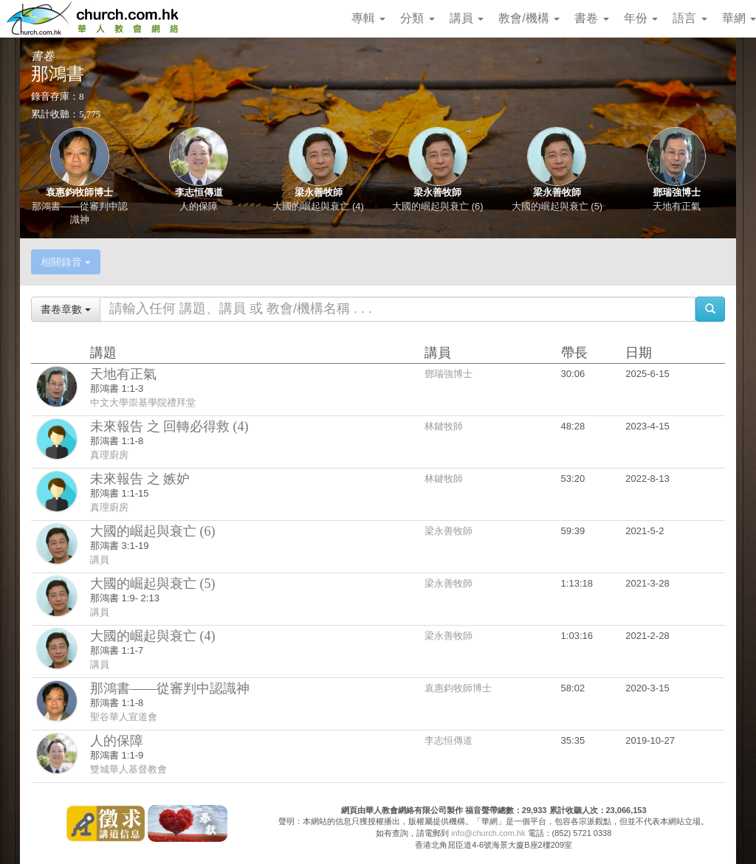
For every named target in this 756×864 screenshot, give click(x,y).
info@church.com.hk (488, 833)
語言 (690, 18)
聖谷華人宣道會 (123, 716)
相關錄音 (66, 262)
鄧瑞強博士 (677, 192)
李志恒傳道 (199, 192)
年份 (641, 18)
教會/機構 (529, 18)
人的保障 (198, 206)
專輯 (368, 18)
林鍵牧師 (444, 426)
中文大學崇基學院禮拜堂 (143, 402)
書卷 (591, 18)
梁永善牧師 (319, 192)
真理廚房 (109, 454)
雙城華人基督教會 (128, 769)
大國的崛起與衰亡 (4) (318, 206)
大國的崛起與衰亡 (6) (438, 206)
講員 (467, 18)
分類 (417, 18)
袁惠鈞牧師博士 (79, 192)
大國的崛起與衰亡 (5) (557, 206)
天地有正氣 (677, 206)
